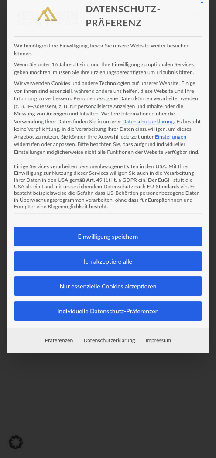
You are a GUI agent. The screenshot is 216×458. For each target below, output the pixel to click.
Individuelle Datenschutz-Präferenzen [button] (107, 296)
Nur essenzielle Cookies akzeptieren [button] (107, 271)
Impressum (158, 325)
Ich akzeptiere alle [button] (108, 247)
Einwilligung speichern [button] (108, 222)
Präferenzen (59, 325)
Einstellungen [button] (170, 122)
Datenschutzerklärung (148, 106)
